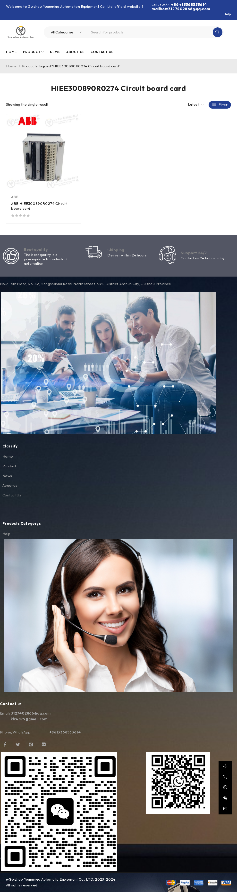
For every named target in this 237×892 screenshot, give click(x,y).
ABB (14, 196)
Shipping (115, 250)
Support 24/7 (194, 253)
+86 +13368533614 (189, 4)
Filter (223, 104)
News (7, 475)
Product (9, 466)
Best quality (36, 249)
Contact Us (11, 495)
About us (9, 485)
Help (227, 14)
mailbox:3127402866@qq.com (181, 9)
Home (11, 66)
